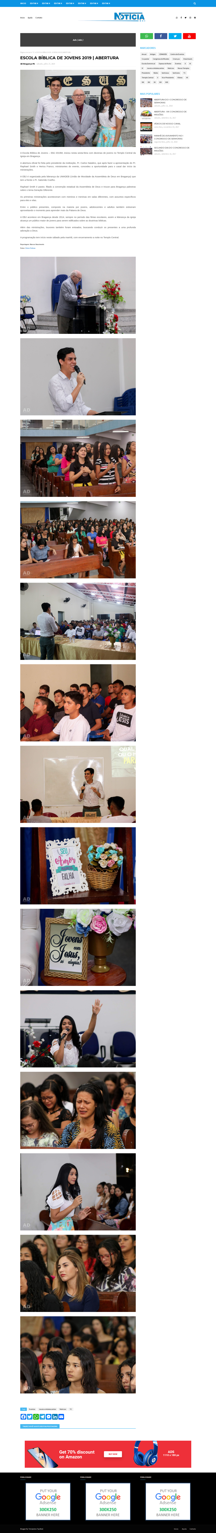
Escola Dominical (148, 63)
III (190, 63)
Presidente (146, 73)
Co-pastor (145, 59)
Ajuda (30, 17)
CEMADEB (163, 54)
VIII (143, 82)
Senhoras (165, 73)
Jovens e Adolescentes (47, 1409)
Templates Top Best (35, 1529)
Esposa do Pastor (165, 63)
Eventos (32, 1409)
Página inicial (25, 52)
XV (155, 82)
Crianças (176, 59)
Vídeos (179, 77)
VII (187, 77)
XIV (149, 82)
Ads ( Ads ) (78, 39)
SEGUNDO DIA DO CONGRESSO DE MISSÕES (171, 149)
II (185, 63)
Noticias (63, 1409)
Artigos (152, 54)
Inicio (22, 17)
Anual (144, 54)
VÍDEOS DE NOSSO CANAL (167, 123)
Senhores (176, 73)
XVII (166, 82)
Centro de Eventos (177, 54)
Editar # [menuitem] (34, 3)
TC (33, 52)
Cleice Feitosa (30, 248)
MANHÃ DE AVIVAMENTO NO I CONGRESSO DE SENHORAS (168, 137)
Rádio (156, 73)
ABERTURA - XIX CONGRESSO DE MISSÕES (170, 113)
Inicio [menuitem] (23, 3)
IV (142, 68)
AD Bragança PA (27, 64)
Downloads (187, 59)
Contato (38, 17)
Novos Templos (183, 68)
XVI (160, 82)
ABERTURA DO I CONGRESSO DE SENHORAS (170, 101)
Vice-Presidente (168, 77)
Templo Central (147, 77)
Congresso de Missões (161, 59)
